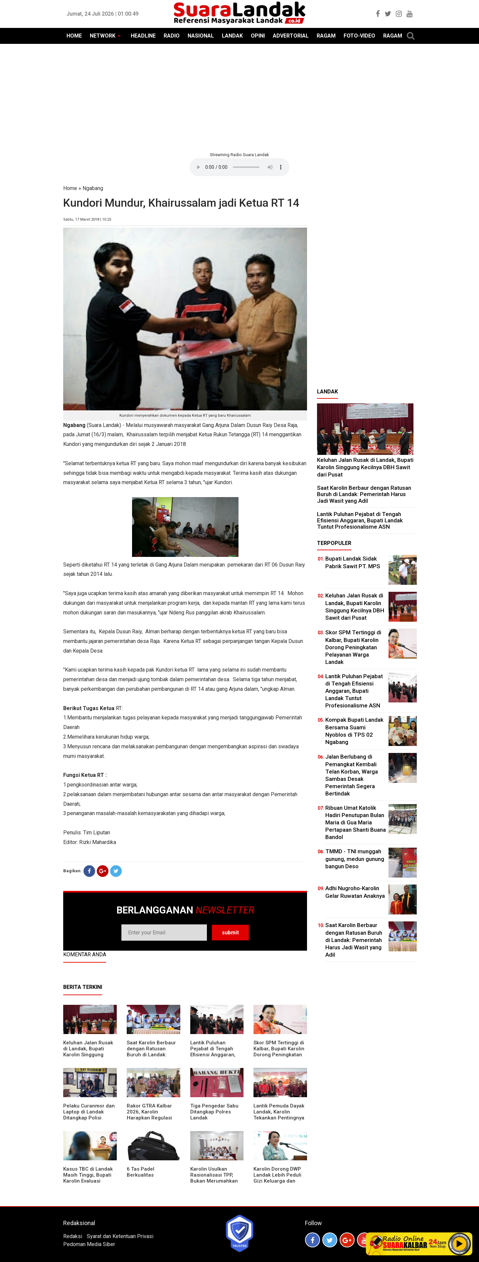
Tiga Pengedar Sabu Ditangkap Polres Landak (214, 1112)
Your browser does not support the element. (239, 167)
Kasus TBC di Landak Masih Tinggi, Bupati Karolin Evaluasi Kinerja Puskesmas (88, 1178)
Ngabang (92, 188)
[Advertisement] (239, 97)
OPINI (258, 36)
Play (459, 1243)
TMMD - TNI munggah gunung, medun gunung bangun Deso (354, 858)
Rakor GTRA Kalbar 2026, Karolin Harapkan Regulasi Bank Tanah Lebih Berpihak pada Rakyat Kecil (153, 1121)
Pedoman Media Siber (89, 1244)
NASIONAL (201, 36)
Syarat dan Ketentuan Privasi (120, 1236)
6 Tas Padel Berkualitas (140, 1172)
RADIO (172, 36)
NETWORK (102, 36)
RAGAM (326, 36)
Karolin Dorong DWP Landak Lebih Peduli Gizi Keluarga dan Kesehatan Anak (277, 1178)
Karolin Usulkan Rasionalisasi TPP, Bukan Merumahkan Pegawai (214, 1178)
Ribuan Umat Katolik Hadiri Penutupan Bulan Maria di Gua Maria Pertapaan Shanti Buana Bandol (355, 822)
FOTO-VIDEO (359, 36)
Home (70, 188)
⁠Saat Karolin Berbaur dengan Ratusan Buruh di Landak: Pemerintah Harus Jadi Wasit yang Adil (151, 1055)
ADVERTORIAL (291, 36)
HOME (74, 36)
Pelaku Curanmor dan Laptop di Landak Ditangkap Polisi (89, 1112)
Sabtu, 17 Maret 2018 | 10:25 (87, 219)
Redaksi (72, 1236)
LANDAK (232, 36)
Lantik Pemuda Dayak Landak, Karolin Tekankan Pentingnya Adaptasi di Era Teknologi (278, 1118)
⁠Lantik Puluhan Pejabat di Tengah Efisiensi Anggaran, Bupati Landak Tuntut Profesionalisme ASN (215, 1055)
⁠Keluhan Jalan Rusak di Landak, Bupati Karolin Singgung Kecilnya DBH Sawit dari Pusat (88, 1055)
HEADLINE (143, 36)
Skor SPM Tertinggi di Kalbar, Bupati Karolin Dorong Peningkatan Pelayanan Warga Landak (278, 1055)
